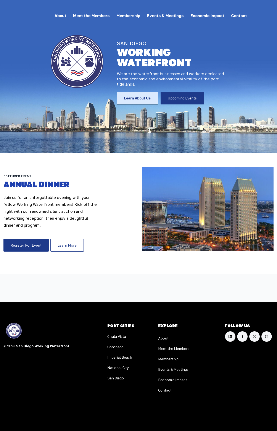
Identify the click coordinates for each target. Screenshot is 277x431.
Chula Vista (116, 336)
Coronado (115, 347)
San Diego (115, 378)
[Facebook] (242, 336)
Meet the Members (91, 15)
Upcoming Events (182, 98)
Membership (128, 15)
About (60, 15)
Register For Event (26, 245)
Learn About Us (137, 98)
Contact (239, 15)
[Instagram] (266, 336)
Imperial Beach (119, 357)
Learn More (67, 245)
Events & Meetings (165, 15)
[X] (254, 336)
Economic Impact (207, 15)
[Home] (13, 331)
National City (118, 368)
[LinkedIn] (230, 336)
